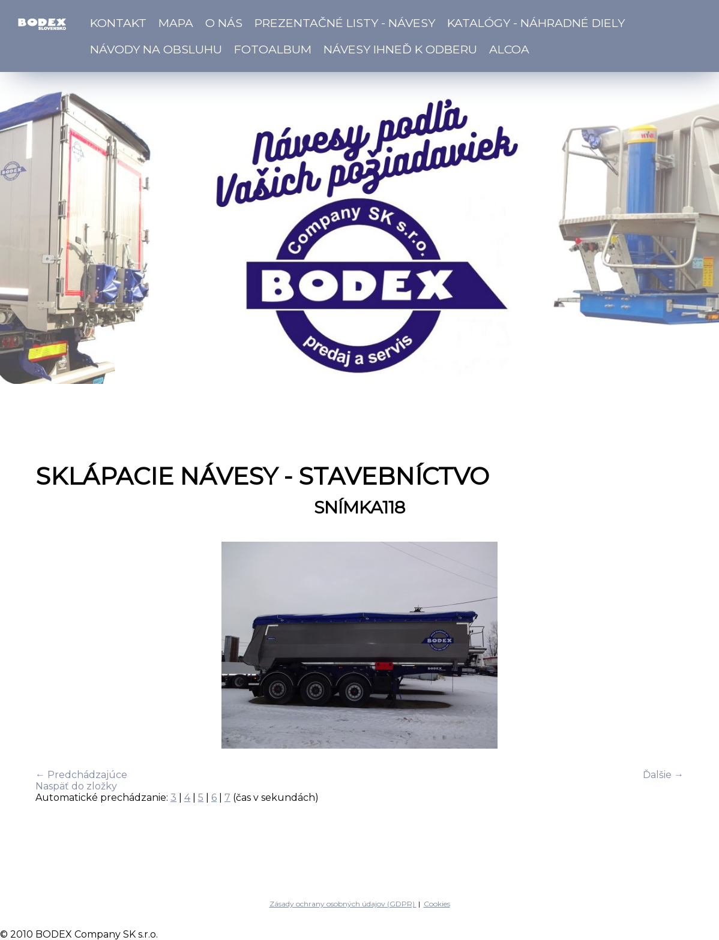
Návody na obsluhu (156, 49)
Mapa (175, 23)
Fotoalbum (272, 49)
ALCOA (509, 49)
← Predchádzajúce (81, 774)
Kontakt (118, 23)
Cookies (437, 903)
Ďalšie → (663, 774)
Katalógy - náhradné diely (536, 23)
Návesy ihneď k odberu (400, 49)
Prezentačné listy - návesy (344, 23)
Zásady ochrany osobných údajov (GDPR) (343, 903)
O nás (223, 23)
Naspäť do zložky (76, 786)
